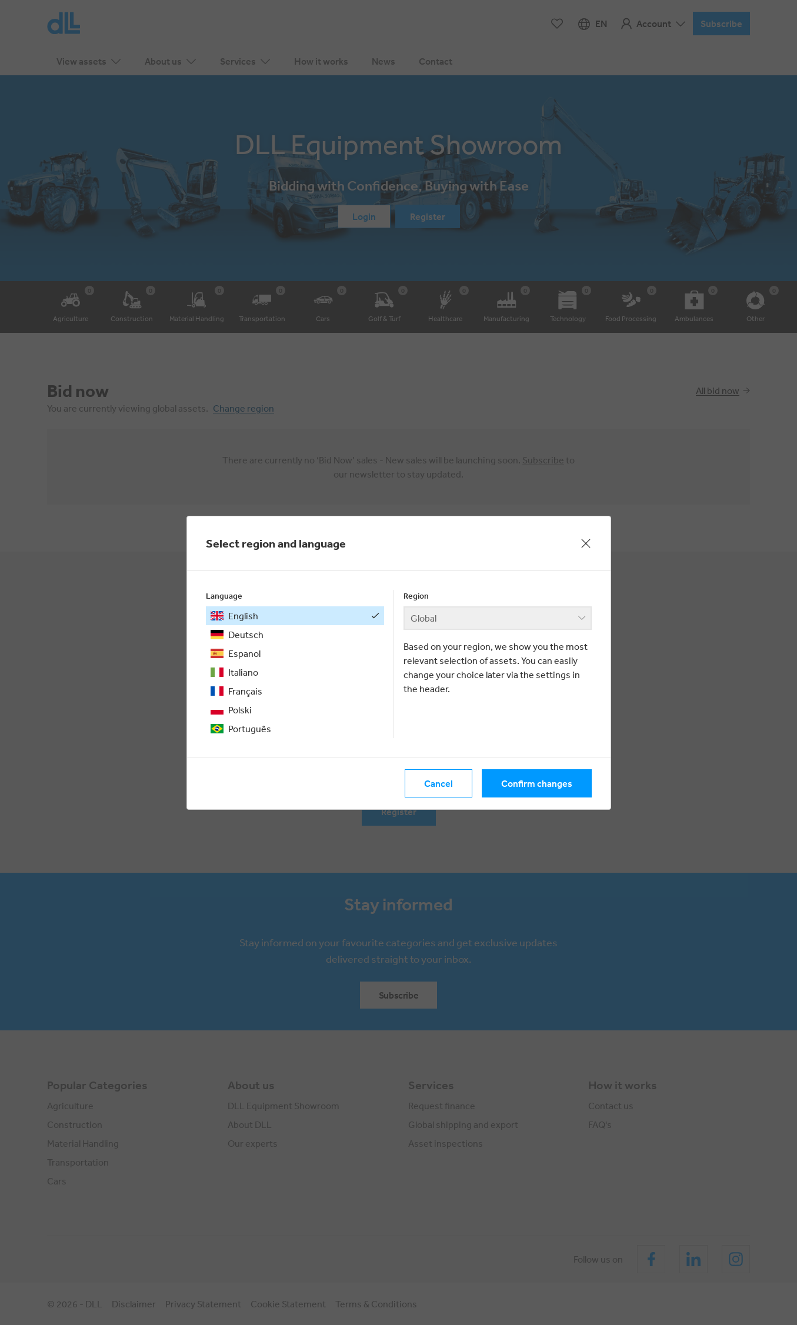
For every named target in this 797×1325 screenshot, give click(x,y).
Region (416, 595)
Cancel (438, 783)
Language (224, 595)
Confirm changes (536, 783)
